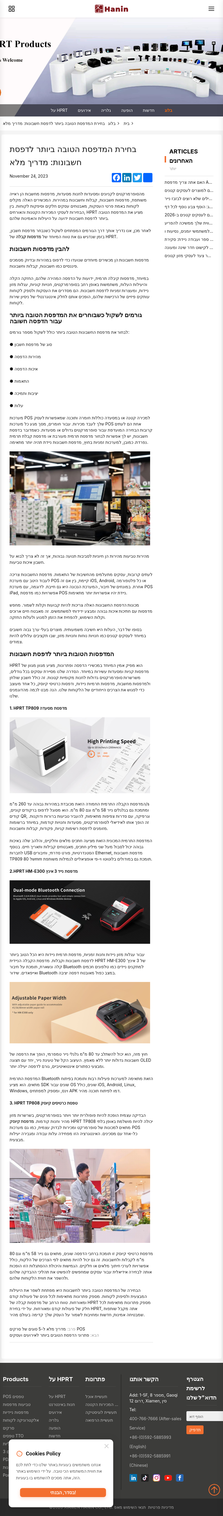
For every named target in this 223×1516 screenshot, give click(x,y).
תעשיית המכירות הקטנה (102, 1404)
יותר (172, 168)
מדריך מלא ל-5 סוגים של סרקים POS (47, 1328)
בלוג (168, 110)
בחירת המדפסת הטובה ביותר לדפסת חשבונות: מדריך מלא (54, 123)
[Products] (12, 9)
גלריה (106, 110)
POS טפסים (13, 1396)
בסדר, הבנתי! (63, 1495)
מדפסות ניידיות (16, 1412)
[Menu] (211, 9)
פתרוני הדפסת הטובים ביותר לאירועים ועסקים (49, 1335)
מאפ (118, 1507)
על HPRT (59, 110)
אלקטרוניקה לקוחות (21, 1420)
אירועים (84, 110)
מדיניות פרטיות (161, 1507)
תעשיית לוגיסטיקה (101, 1412)
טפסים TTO (13, 1435)
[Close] (106, 1448)
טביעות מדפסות (16, 1404)
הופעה (127, 110)
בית (127, 123)
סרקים (8, 1427)
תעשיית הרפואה (99, 1420)
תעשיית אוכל (96, 1396)
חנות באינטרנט (62, 1404)
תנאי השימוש (134, 1507)
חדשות (148, 110)
